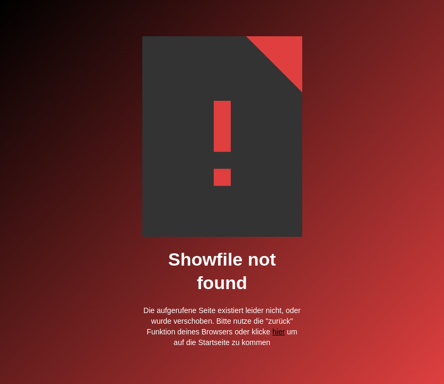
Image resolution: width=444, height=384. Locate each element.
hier (278, 331)
